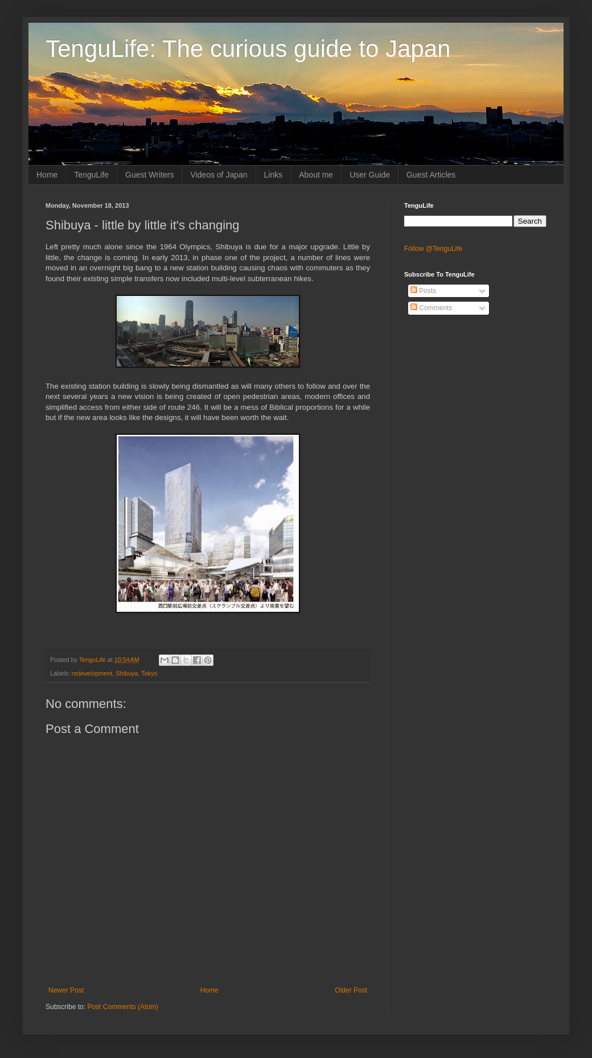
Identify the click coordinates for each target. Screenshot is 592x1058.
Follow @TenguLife (433, 249)
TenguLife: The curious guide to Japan (248, 48)
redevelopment (92, 673)
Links (273, 174)
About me (316, 174)
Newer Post (66, 990)
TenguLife (91, 174)
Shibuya (127, 673)
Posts (423, 291)
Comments (431, 308)
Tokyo (149, 673)
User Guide (370, 174)
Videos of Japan (218, 174)
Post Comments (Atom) (122, 1007)
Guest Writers (149, 174)
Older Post (351, 990)
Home (46, 174)
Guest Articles (430, 174)
